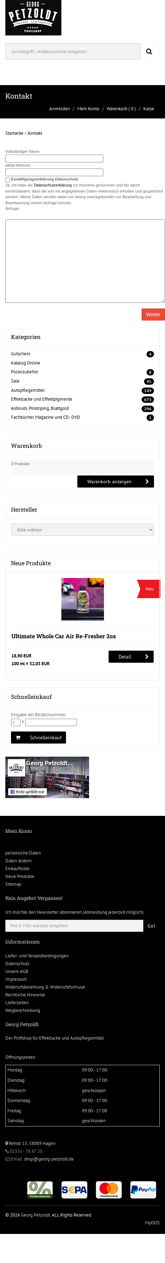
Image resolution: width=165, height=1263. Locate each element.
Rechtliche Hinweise (25, 995)
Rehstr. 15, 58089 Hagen (30, 1143)
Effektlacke (50, 1038)
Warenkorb (117, 109)
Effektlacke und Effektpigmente (41, 399)
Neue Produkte (19, 876)
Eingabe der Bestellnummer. (38, 715)
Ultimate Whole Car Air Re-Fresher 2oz (63, 636)
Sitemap (13, 884)
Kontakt (35, 133)
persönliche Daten (23, 853)
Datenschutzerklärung (53, 185)
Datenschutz (17, 964)
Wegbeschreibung (22, 1010)
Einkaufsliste (17, 869)
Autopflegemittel (28, 390)
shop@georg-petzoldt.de (49, 1159)
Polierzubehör (24, 372)
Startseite (14, 133)
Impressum (16, 979)
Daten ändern (18, 861)
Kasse (148, 109)
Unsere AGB (16, 971)
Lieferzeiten (17, 1003)
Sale (15, 381)
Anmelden (59, 109)
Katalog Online (25, 363)
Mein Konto (88, 109)
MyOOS (152, 1223)
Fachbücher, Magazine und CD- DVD (45, 417)
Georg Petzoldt (35, 1215)
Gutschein (20, 354)
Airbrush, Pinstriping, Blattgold (40, 408)
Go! (151, 926)
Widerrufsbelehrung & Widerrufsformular (45, 987)
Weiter (153, 314)
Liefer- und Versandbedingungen (36, 956)
